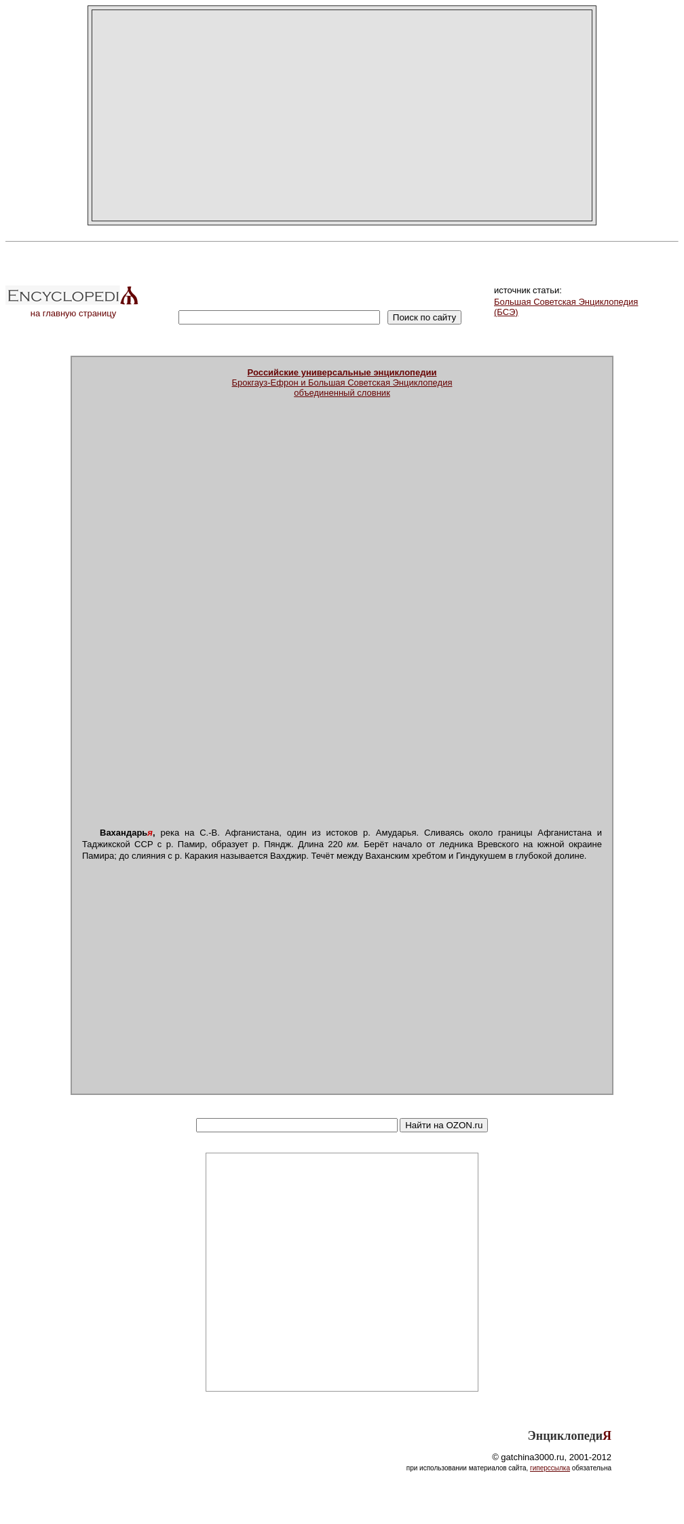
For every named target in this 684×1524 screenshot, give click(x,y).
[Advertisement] (342, 115)
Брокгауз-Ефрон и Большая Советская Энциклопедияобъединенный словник (342, 382)
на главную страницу (73, 309)
